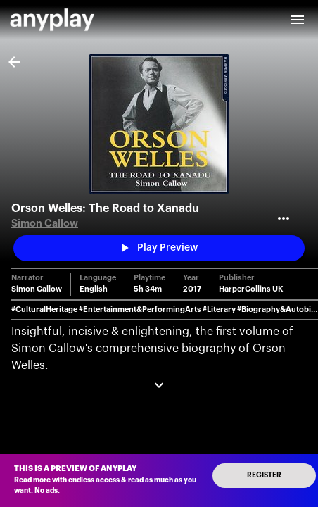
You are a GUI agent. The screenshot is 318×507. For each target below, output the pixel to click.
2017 (192, 289)
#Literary (219, 309)
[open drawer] (297, 20)
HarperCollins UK (251, 289)
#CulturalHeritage (44, 309)
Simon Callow (44, 223)
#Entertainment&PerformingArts (140, 309)
